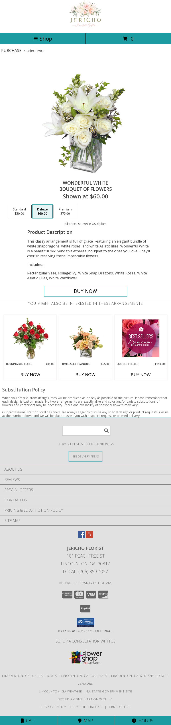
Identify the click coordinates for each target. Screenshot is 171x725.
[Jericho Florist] (85, 27)
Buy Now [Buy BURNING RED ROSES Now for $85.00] (30, 374)
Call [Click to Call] (28, 721)
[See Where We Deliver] (85, 456)
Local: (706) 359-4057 (85, 571)
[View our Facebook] (81, 536)
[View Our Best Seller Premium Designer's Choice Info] (140, 338)
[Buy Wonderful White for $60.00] (85, 291)
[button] (85, 622)
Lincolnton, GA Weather (60, 691)
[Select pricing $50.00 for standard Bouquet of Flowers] (19, 211)
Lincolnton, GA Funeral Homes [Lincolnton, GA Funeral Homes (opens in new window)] (29, 676)
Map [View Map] (85, 721)
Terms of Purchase (87, 707)
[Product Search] (86, 431)
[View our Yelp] (89, 536)
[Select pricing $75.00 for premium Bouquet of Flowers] (65, 211)
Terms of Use (118, 707)
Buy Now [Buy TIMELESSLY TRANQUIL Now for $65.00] (85, 374)
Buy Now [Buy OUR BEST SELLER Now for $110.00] (141, 374)
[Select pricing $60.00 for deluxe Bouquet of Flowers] (42, 211)
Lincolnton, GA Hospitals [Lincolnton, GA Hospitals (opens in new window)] (84, 676)
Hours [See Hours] (142, 721)
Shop (42, 38)
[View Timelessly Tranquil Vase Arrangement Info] (85, 338)
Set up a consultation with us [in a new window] (86, 641)
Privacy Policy (53, 707)
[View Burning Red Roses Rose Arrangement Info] (30, 338)
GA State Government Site (109, 691)
